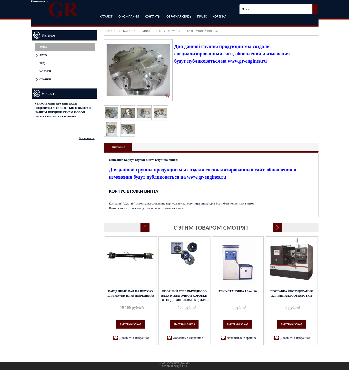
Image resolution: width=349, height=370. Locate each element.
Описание (118, 147)
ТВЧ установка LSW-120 (238, 291)
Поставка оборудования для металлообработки (291, 293)
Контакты (152, 16)
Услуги (45, 71)
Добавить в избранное (134, 338)
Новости (49, 93)
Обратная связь (178, 16)
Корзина (219, 16)
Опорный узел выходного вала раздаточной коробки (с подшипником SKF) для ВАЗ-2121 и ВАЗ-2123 (184, 296)
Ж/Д (42, 63)
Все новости (87, 138)
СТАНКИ (45, 79)
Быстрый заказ (130, 324)
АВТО (43, 55)
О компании (129, 16)
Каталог (106, 16)
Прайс (202, 16)
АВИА (146, 31)
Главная (111, 31)
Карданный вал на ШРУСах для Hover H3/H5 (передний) (131, 293)
